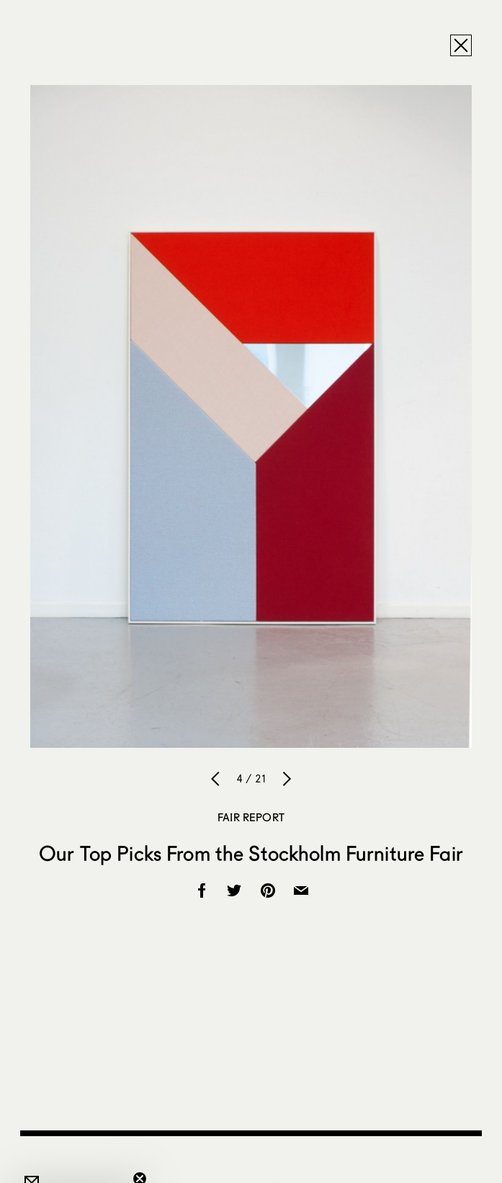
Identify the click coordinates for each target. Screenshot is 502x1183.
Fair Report (251, 817)
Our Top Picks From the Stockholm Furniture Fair (251, 853)
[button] (74, 1165)
